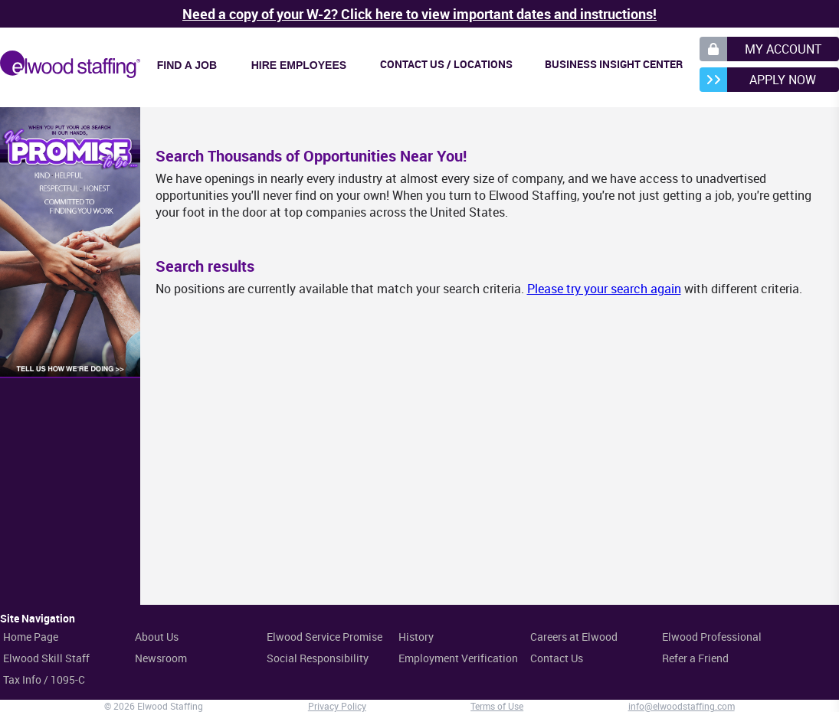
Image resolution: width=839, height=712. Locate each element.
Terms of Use (496, 706)
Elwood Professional (712, 636)
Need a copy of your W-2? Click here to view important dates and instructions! (419, 14)
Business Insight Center (614, 64)
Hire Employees (298, 65)
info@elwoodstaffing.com (681, 706)
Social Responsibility (318, 658)
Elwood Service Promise (324, 636)
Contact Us (556, 658)
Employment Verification (458, 658)
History (416, 636)
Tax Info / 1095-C (44, 679)
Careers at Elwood (574, 636)
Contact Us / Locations (446, 64)
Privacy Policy (337, 706)
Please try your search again (604, 288)
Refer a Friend (695, 658)
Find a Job (187, 65)
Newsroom (161, 658)
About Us (157, 636)
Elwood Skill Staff (46, 658)
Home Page (30, 636)
